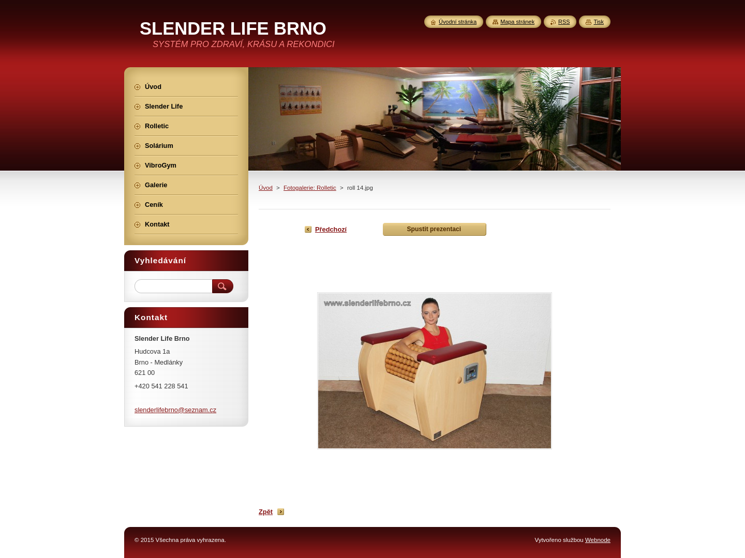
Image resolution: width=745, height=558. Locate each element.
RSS (564, 22)
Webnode (597, 540)
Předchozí (331, 229)
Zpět (266, 512)
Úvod (266, 188)
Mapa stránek (517, 22)
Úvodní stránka (457, 22)
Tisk (598, 22)
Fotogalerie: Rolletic (310, 188)
